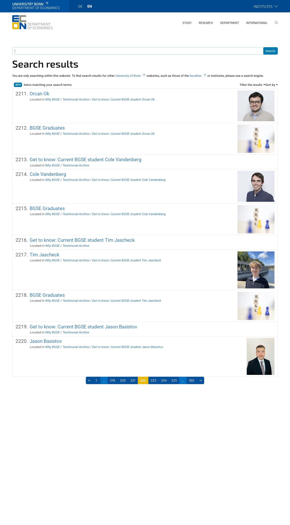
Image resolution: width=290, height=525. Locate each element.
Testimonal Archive (75, 99)
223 (153, 380)
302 (191, 380)
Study (187, 22)
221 (132, 380)
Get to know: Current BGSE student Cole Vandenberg (85, 159)
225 (174, 380)
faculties (198, 76)
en (89, 6)
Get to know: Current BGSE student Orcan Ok (123, 99)
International (257, 22)
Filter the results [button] (251, 85)
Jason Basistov (46, 341)
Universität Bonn (30, 4)
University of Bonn (130, 76)
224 (164, 380)
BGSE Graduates (47, 128)
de (80, 6)
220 (123, 380)
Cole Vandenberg (48, 174)
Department (229, 22)
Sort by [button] (270, 85)
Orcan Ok (39, 93)
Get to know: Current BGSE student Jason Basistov (83, 327)
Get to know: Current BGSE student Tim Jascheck (82, 240)
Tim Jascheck (44, 255)
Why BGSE (52, 99)
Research (206, 22)
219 (112, 380)
